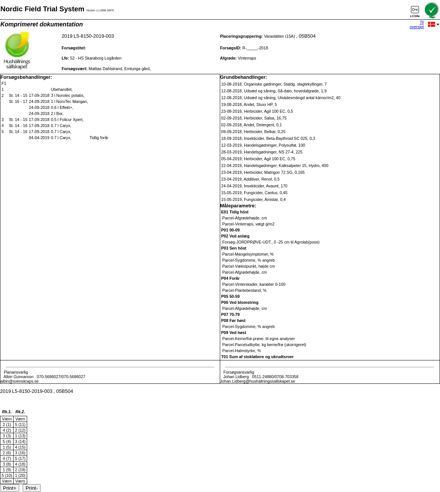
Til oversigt (417, 24)
